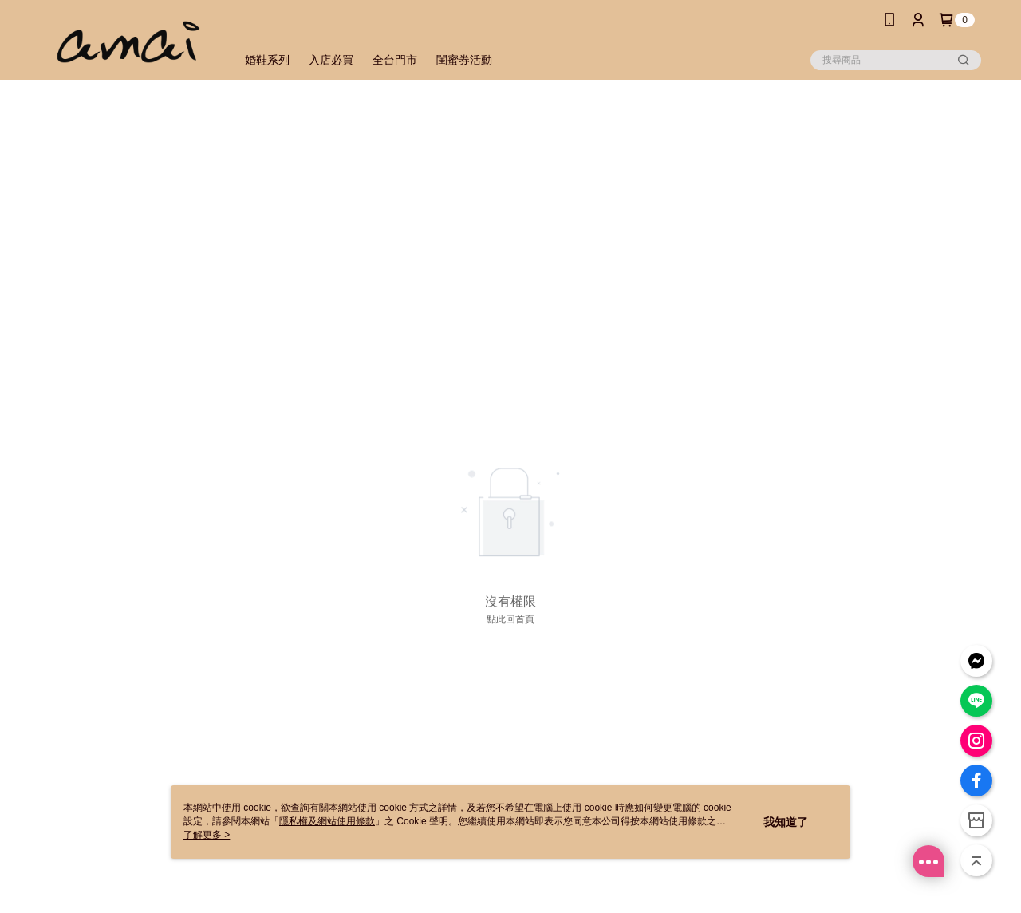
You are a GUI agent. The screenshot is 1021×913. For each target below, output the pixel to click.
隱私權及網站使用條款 (327, 821)
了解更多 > (206, 834)
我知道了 (785, 822)
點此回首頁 (510, 619)
